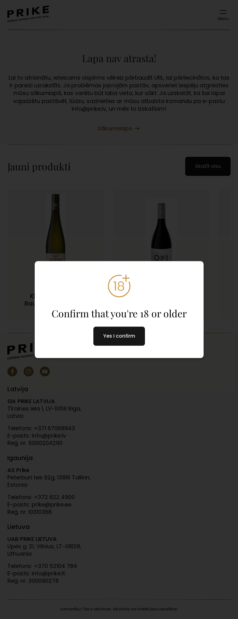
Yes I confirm (119, 335)
